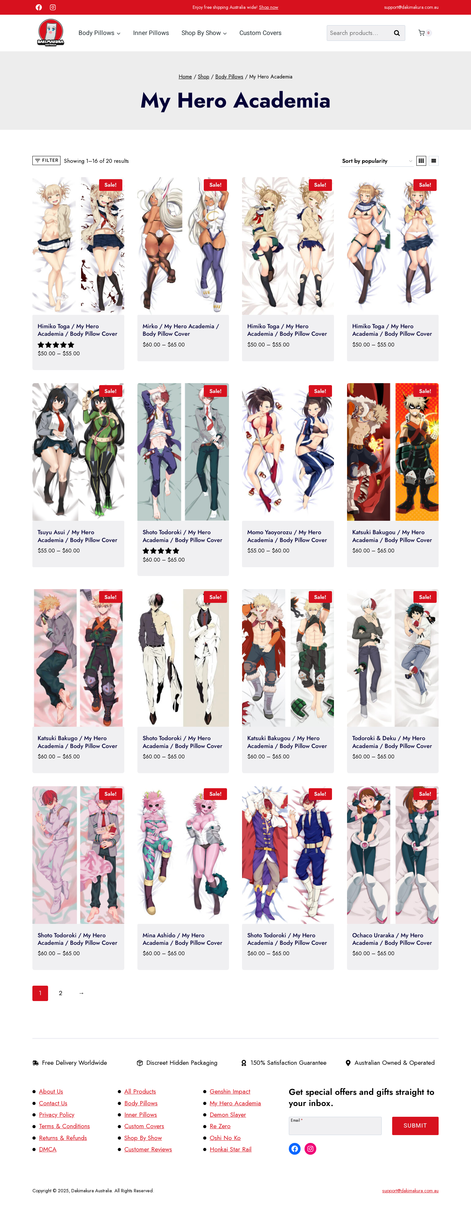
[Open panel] (46, 160)
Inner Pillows (151, 33)
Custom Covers (260, 33)
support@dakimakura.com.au (411, 7)
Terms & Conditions (64, 1126)
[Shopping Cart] (424, 33)
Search (399, 33)
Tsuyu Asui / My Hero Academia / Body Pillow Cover (77, 536)
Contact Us (53, 1103)
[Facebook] (38, 7)
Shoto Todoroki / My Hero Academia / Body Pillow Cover (182, 536)
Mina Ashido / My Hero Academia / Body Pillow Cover (182, 939)
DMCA (48, 1149)
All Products (140, 1091)
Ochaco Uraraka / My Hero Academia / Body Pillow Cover (392, 939)
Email (297, 1119)
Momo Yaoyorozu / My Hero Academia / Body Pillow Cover (287, 536)
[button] (57, 345)
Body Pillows (141, 1103)
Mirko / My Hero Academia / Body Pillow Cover (181, 330)
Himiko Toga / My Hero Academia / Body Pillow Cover (77, 330)
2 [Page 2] (60, 993)
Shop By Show (143, 1137)
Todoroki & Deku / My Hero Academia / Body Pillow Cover (392, 742)
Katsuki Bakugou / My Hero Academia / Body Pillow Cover (392, 536)
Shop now (268, 7)
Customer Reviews (148, 1149)
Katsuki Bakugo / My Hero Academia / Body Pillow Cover (77, 742)
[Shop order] (377, 161)
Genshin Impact (230, 1091)
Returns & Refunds (63, 1137)
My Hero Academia (235, 1103)
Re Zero (220, 1126)
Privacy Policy (56, 1114)
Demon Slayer (228, 1114)
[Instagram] (53, 7)
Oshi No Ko (225, 1137)
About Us (51, 1091)
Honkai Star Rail (231, 1149)
